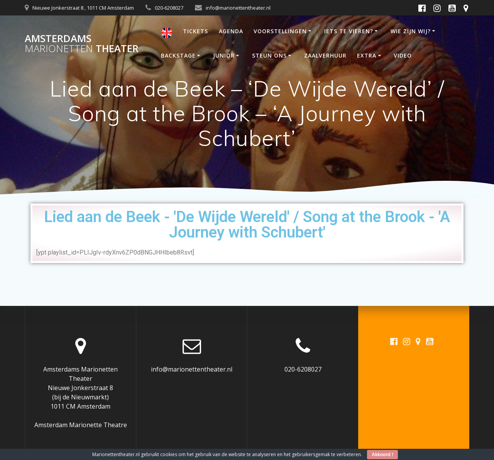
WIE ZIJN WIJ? (411, 31)
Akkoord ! (382, 454)
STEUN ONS (269, 55)
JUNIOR (224, 55)
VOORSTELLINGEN (280, 31)
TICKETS (195, 31)
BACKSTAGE (178, 55)
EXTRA (366, 55)
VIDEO (403, 55)
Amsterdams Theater (82, 43)
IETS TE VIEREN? (348, 31)
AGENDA (231, 31)
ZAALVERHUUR (325, 55)
